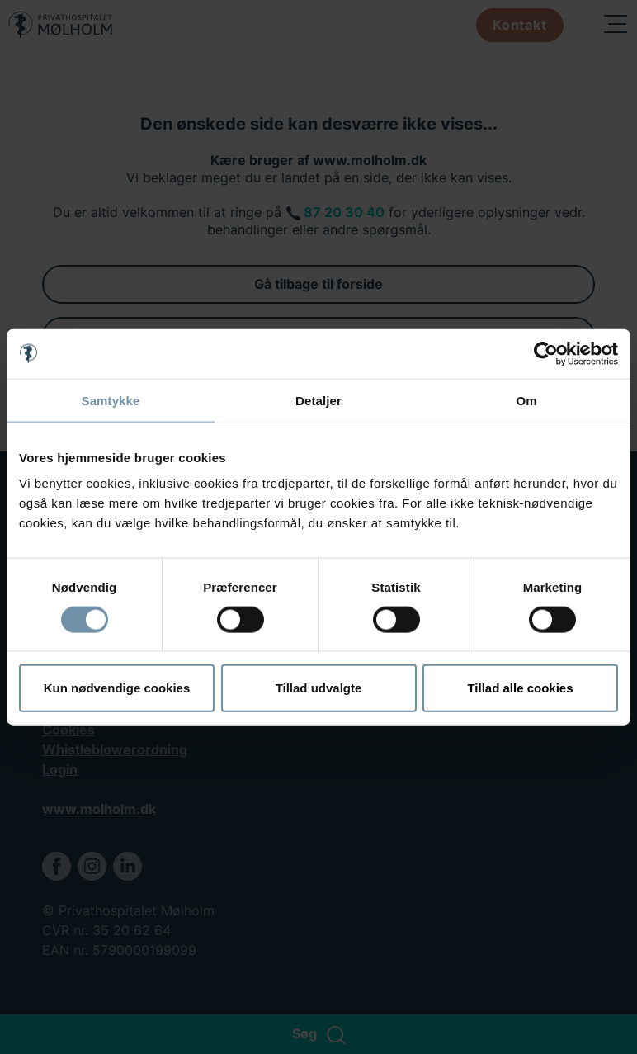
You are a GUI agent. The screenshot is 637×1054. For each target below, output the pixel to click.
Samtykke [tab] (111, 400)
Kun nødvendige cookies (117, 688)
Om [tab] (526, 400)
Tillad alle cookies (520, 688)
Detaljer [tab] (318, 400)
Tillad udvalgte (319, 688)
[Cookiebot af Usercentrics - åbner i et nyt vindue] (546, 353)
